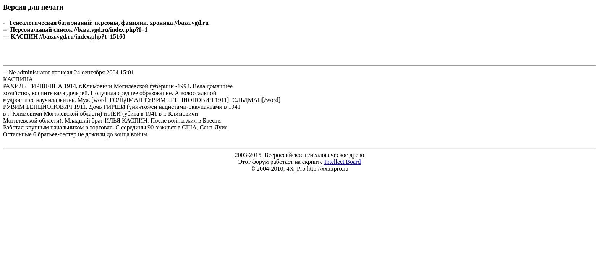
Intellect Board (342, 162)
